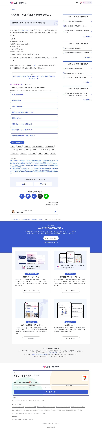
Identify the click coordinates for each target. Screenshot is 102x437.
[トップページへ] (51, 368)
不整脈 (53, 153)
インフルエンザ (44, 149)
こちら (49, 356)
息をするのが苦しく (24, 30)
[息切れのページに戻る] (51, 9)
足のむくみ (32, 153)
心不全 (13, 149)
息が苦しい (14, 153)
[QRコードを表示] (28, 196)
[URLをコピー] (22, 196)
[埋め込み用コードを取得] (34, 196)
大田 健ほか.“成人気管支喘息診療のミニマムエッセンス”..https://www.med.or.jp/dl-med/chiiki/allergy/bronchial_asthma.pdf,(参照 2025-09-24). (34, 171)
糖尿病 (19, 146)
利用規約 (12, 90)
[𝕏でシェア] (40, 196)
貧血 (35, 65)
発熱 (40, 153)
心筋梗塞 (27, 146)
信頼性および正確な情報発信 (39, 354)
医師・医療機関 (53, 353)
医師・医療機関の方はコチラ (51, 242)
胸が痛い (23, 153)
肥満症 (34, 149)
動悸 (46, 153)
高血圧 (27, 149)
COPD (20, 149)
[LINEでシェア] (46, 196)
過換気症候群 (49, 146)
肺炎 (53, 149)
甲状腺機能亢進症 (38, 146)
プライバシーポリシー (20, 90)
